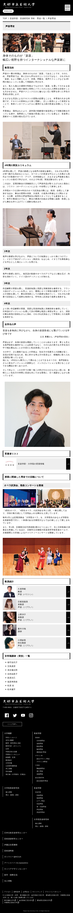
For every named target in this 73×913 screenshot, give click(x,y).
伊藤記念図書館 (11, 845)
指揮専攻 (40, 798)
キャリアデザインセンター (15, 869)
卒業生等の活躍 (11, 751)
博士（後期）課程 (12, 795)
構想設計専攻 (41, 752)
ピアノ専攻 (41, 801)
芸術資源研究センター (13, 839)
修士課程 (9, 792)
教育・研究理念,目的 (13, 743)
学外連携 (9, 771)
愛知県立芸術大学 (43, 900)
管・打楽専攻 (41, 806)
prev (6, 43)
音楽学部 (37, 788)
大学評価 (9, 763)
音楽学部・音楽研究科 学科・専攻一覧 (27, 18)
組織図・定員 (10, 757)
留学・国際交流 (11, 875)
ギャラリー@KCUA (12, 857)
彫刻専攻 (40, 746)
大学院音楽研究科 (41, 819)
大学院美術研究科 (11, 788)
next (67, 43)
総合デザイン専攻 (43, 759)
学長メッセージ (11, 737)
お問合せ (26, 892)
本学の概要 (10, 740)
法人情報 (8, 881)
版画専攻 (40, 749)
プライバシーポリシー (53, 892)
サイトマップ (37, 892)
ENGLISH (8, 11)
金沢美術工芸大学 (25, 900)
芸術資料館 (9, 851)
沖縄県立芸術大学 (10, 902)
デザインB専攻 (42, 761)
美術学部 (37, 733)
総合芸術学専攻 (42, 781)
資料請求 (17, 892)
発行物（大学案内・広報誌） (16, 774)
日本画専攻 (41, 740)
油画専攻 (40, 743)
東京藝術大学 (9, 900)
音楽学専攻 (41, 812)
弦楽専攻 (40, 804)
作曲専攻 (40, 795)
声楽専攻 (40, 809)
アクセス (7, 892)
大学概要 (8, 733)
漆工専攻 (40, 771)
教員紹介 (9, 760)
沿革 (7, 749)
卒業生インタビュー (13, 754)
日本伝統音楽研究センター (15, 833)
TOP (5, 18)
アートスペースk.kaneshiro (16, 863)
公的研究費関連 (11, 766)
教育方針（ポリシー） (14, 746)
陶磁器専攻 (41, 768)
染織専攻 (40, 774)
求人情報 (9, 768)
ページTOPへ (12, 724)
